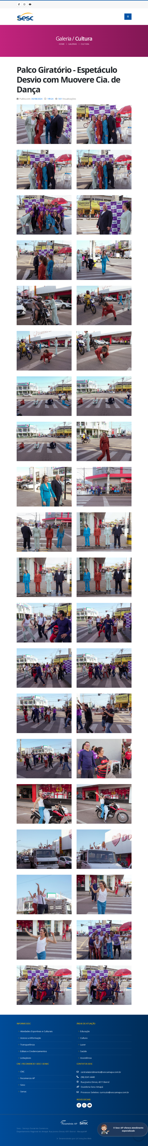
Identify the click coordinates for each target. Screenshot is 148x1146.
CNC (22, 1071)
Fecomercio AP (27, 1078)
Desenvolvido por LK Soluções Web (74, 1138)
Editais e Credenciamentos (33, 1051)
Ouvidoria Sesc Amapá (92, 1086)
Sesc (22, 1084)
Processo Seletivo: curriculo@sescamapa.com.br (105, 1092)
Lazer (83, 1044)
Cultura (85, 44)
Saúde (83, 1051)
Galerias (72, 44)
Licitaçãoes (25, 1058)
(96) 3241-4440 (88, 1077)
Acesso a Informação (30, 1038)
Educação (85, 1031)
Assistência (86, 1058)
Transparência (27, 1044)
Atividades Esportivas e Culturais (36, 1031)
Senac (23, 1091)
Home (61, 44)
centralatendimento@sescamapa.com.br (101, 1072)
